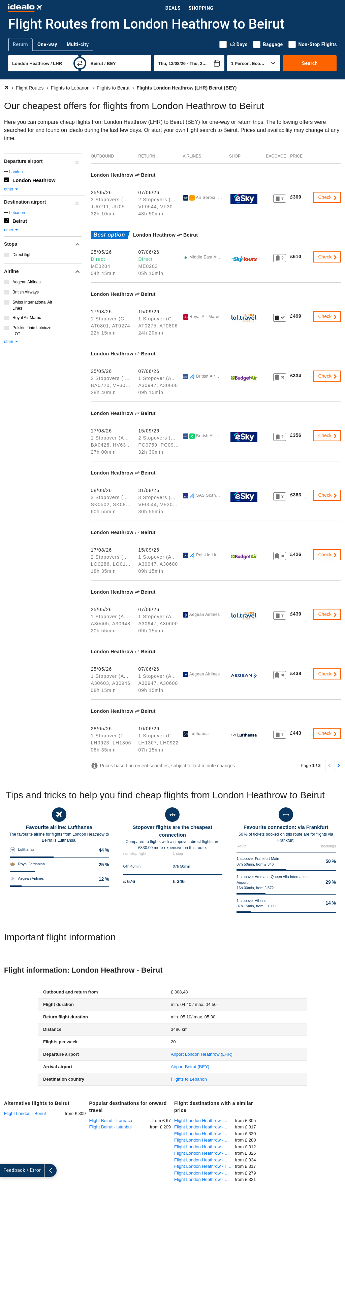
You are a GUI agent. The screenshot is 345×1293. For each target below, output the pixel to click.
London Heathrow (34, 180)
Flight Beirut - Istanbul (110, 1126)
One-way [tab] (47, 44)
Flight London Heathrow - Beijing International (204, 1179)
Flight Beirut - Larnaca (110, 1120)
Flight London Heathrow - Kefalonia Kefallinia (204, 1126)
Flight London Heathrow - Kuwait (204, 1159)
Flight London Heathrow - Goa (203, 1120)
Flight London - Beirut (25, 1113)
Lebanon (17, 212)
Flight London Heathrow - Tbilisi (204, 1166)
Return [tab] (20, 44)
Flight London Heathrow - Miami (204, 1133)
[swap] (79, 63)
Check (328, 197)
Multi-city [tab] (78, 44)
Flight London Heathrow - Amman (204, 1146)
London (16, 172)
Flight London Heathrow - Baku (204, 1153)
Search (310, 63)
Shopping (201, 8)
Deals (173, 8)
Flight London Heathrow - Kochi (204, 1140)
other (11, 189)
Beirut (19, 221)
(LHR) (201, 1054)
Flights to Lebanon (189, 1079)
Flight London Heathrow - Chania (204, 1173)
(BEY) (190, 1066)
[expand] (6, 1170)
